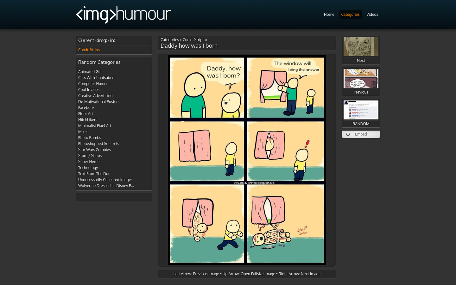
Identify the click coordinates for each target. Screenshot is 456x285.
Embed (361, 134)
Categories (350, 14)
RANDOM (361, 113)
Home (329, 14)
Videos (372, 14)
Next (361, 50)
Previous (361, 81)
